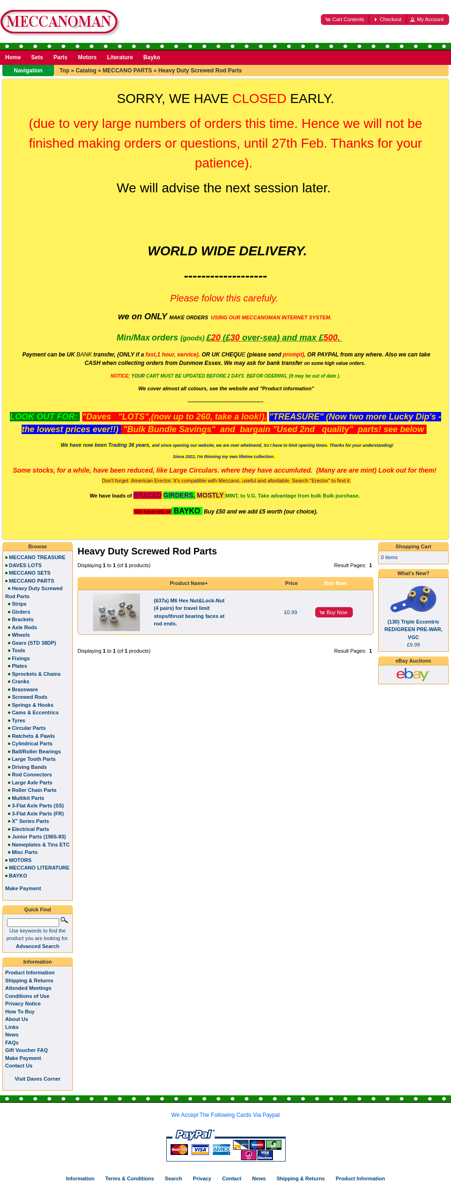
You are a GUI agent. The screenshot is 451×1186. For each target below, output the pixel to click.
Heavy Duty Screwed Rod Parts (200, 70)
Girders (21, 612)
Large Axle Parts (32, 782)
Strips (19, 604)
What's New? (413, 573)
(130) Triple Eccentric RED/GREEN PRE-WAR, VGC (413, 629)
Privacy (202, 1178)
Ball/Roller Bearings (36, 751)
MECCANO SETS (30, 573)
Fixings (21, 658)
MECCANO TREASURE (37, 557)
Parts (61, 57)
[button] (345, 19)
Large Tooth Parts (33, 759)
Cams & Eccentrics (35, 712)
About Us (16, 1019)
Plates (19, 666)
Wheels (21, 635)
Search (173, 1178)
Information (37, 962)
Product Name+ (189, 583)
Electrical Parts (30, 829)
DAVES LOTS (25, 565)
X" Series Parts (30, 821)
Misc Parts (25, 852)
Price (291, 583)
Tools (18, 650)
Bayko (151, 57)
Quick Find (37, 909)
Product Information (29, 972)
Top (65, 70)
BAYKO (18, 875)
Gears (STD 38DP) (34, 643)
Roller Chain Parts (34, 790)
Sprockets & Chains (36, 674)
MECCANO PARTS (127, 70)
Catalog (86, 70)
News (12, 1034)
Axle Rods (24, 627)
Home (13, 57)
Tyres (18, 720)
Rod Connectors (32, 774)
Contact (231, 1178)
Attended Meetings (28, 988)
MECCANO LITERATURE (39, 867)
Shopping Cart (413, 546)
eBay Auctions (413, 661)
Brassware (25, 689)
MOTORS (20, 860)
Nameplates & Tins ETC (41, 844)
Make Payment (23, 1058)
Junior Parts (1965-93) (39, 836)
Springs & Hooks (33, 705)
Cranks (20, 681)
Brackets (22, 619)
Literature (120, 57)
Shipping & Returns (29, 980)
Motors (87, 57)
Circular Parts (29, 728)
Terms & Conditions (129, 1178)
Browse (37, 546)
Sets (37, 57)
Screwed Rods (29, 697)
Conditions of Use (27, 996)
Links (12, 1027)
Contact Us (18, 1065)
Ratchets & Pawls (33, 736)
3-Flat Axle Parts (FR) (38, 813)
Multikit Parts (28, 798)
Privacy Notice (23, 1003)
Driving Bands (29, 767)
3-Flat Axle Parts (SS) (38, 805)
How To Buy (20, 1011)
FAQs (12, 1042)
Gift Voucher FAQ (26, 1050)
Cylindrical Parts (32, 743)
